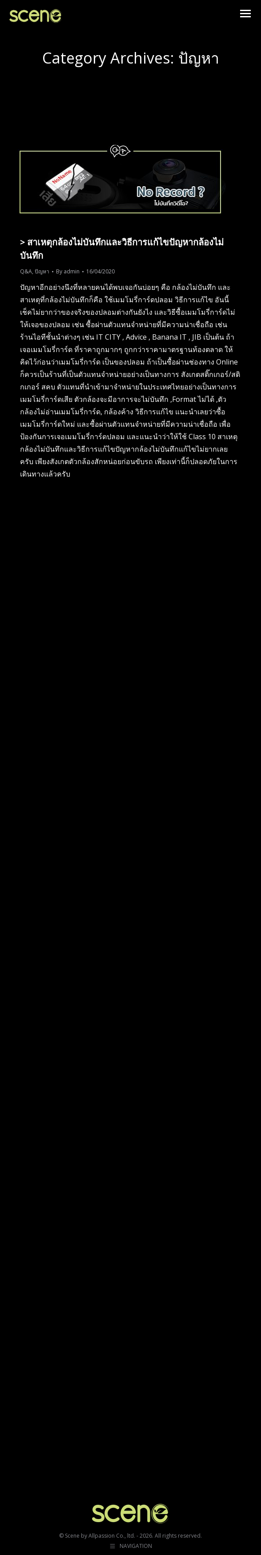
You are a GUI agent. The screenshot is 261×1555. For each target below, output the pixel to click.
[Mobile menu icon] (245, 13)
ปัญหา (42, 271)
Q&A (26, 271)
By (68, 271)
